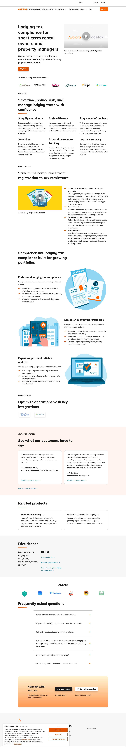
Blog (70, 9)
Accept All (58, 730)
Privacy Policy (18, 744)
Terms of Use (26, 739)
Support (96, 2)
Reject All (58, 734)
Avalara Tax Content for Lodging (82, 515)
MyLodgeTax (23, 17)
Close (58, 726)
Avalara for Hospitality (31, 515)
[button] (33, 9)
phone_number (92, 730)
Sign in (103, 2)
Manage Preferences (58, 739)
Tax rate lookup (73, 18)
